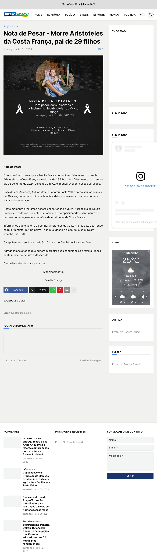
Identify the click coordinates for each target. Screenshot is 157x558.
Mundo (114, 14)
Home (38, 14)
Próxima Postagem (90, 360)
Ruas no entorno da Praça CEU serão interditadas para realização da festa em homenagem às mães (36, 503)
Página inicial (10, 26)
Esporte (99, 14)
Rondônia (53, 14)
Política (129, 14)
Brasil (84, 14)
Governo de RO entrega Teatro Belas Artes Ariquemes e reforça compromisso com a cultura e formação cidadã (36, 446)
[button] (142, 14)
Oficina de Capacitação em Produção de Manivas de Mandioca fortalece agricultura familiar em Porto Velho (36, 477)
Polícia (70, 14)
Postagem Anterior (16, 360)
